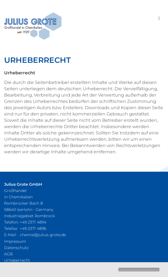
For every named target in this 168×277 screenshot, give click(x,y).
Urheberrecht (17, 260)
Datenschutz (16, 247)
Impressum (15, 241)
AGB (8, 253)
